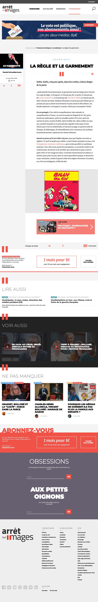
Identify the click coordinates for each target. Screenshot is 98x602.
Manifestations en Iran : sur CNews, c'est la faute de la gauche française (71, 301)
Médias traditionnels (47, 561)
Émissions (60, 9)
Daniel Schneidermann (12, 72)
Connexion (91, 1)
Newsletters (81, 568)
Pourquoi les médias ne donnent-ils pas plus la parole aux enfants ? (81, 408)
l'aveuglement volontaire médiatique (51, 144)
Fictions (44, 532)
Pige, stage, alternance (84, 558)
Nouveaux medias (47, 551)
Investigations (46, 542)
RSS (79, 577)
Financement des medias (49, 568)
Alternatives (45, 549)
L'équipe (80, 546)
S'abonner (89, 25)
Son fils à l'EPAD (74, 98)
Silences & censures (47, 563)
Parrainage (81, 539)
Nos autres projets (83, 549)
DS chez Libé (53, 590)
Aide (79, 561)
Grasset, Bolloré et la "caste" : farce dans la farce (15, 407)
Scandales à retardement (49, 537)
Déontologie (45, 546)
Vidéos (62, 544)
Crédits (80, 575)
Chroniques (74, 9)
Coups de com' (46, 535)
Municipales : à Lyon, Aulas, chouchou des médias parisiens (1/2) (22, 301)
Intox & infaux (45, 539)
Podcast (80, 579)
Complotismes (46, 556)
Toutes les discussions (84, 556)
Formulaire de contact (84, 553)
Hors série (44, 590)
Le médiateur (81, 537)
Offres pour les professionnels (86, 563)
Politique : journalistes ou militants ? (24, 297)
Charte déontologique (84, 551)
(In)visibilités (45, 553)
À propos (80, 544)
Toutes (61, 532)
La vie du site (81, 535)
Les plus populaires (65, 546)
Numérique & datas (47, 544)
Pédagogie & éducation (48, 565)
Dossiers (62, 542)
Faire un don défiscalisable (85, 565)
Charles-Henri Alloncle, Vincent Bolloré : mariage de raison (48, 408)
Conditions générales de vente (86, 572)
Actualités (48, 9)
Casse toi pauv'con (46, 98)
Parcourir (34, 9)
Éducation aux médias (84, 542)
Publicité (44, 558)
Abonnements (82, 532)
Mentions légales (82, 570)
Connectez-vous (8, 267)
